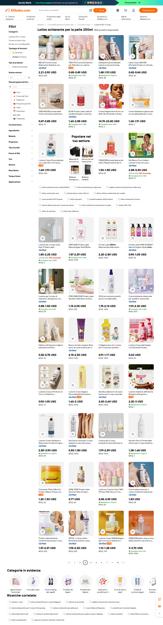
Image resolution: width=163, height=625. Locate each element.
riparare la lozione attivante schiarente (48, 620)
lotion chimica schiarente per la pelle (109, 193)
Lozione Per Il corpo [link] (102, 25)
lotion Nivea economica (138, 614)
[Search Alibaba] (63, 10)
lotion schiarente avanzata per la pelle (95, 205)
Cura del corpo (84, 25)
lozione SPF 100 (123, 205)
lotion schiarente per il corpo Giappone (44, 602)
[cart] (126, 11)
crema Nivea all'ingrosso (94, 608)
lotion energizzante (17, 620)
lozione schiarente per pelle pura (64, 608)
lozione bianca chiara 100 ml (76, 193)
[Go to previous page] (69, 562)
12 (118, 563)
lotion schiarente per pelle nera (87, 187)
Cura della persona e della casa (61, 25)
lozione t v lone (16, 602)
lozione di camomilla (75, 602)
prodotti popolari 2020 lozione (100, 199)
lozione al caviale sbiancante (45, 614)
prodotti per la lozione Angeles (123, 608)
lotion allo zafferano (70, 211)
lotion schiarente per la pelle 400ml (54, 187)
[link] (159, 599)
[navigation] (20, 294)
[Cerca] (99, 10)
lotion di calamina (47, 211)
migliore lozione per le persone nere (104, 602)
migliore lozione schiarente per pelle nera (123, 187)
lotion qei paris (75, 199)
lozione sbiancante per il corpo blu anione (56, 205)
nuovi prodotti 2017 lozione (50, 199)
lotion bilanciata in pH (18, 614)
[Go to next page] (123, 562)
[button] (90, 10)
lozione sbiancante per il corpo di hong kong (27, 608)
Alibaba (40, 25)
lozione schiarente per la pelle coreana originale (83, 614)
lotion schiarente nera (49, 193)
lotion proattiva (115, 614)
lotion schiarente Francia (129, 199)
